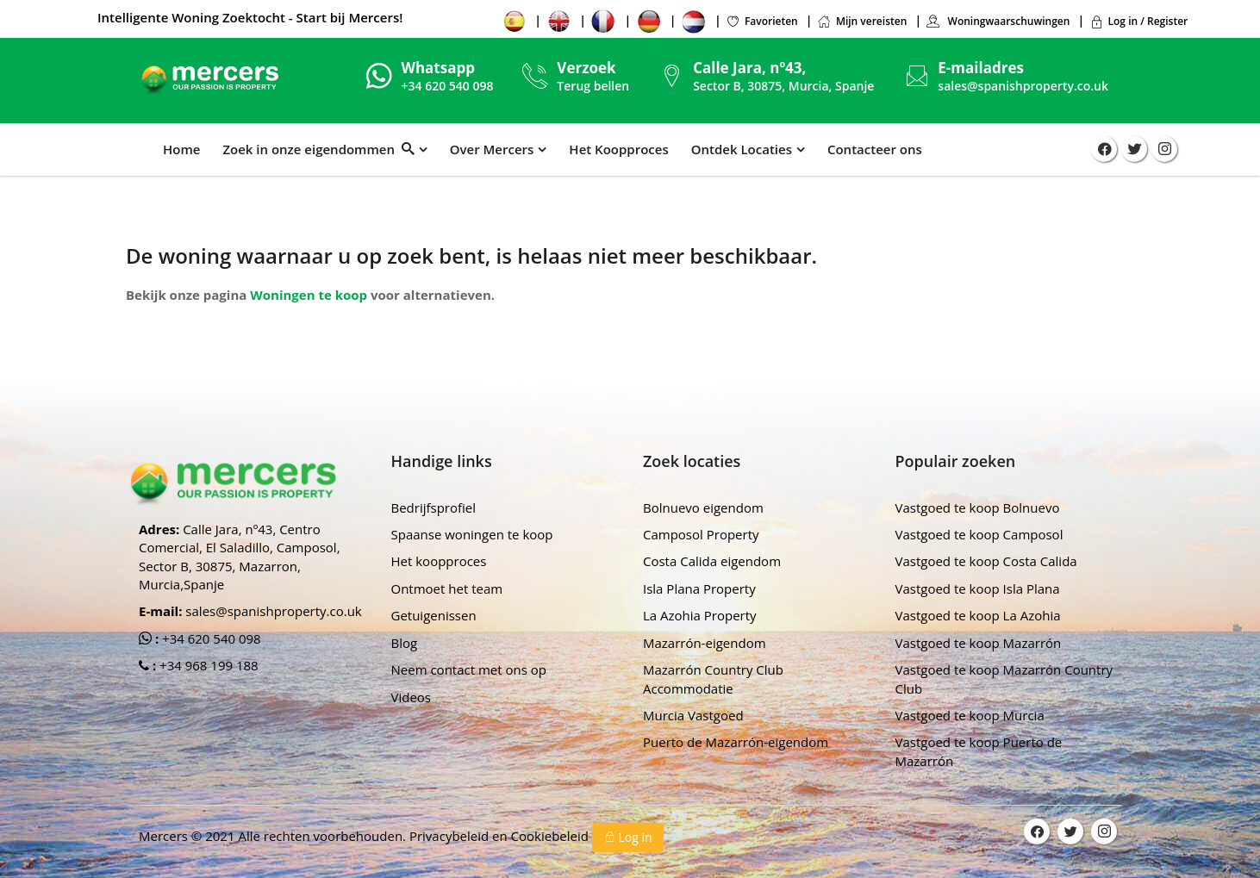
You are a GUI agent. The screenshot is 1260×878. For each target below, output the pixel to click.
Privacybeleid (450, 835)
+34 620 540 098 (210, 638)
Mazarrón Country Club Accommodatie (713, 678)
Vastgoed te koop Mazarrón (978, 642)
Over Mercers (492, 149)
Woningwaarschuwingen (998, 21)
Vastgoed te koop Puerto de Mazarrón (979, 751)
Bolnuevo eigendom (703, 507)
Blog (404, 642)
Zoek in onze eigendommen (318, 149)
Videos (411, 697)
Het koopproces (439, 561)
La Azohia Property (700, 615)
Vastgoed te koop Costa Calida (986, 561)
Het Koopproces (618, 149)
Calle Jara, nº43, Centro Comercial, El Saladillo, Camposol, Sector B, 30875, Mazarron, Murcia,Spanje (239, 556)
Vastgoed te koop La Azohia (978, 615)
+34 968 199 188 (207, 665)
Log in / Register (1138, 21)
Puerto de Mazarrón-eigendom (735, 741)
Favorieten (762, 21)
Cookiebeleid (551, 835)
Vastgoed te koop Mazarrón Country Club (1004, 678)
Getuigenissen (434, 615)
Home (181, 149)
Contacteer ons (874, 149)
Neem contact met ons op (468, 669)
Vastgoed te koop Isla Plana (977, 588)
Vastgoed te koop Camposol (979, 534)
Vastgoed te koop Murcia (970, 715)
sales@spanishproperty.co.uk (1023, 86)
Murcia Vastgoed (693, 715)
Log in (627, 837)
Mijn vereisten (862, 21)
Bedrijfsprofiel (434, 507)
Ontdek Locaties (741, 149)
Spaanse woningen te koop (472, 534)
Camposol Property (701, 534)
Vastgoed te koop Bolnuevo (977, 507)
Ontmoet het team (447, 588)
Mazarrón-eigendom (704, 642)
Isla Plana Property (699, 588)
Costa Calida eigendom (712, 561)
